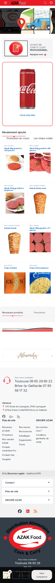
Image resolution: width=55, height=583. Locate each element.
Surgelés (6, 459)
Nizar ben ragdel (15, 473)
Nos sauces (24, 427)
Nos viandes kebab (37, 186)
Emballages (24, 436)
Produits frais (8, 455)
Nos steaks (8, 146)
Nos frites (8, 265)
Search (45, 2)
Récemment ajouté (14, 132)
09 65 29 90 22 (41, 381)
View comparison (41, 575)
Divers (22, 444)
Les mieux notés (43, 138)
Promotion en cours (18, 138)
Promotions (39, 312)
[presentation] (52, 356)
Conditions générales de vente (42, 438)
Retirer (10, 572)
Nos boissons (25, 431)
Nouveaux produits (12, 312)
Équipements (25, 440)
